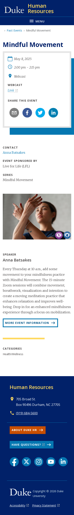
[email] (14, 113)
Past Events (14, 30)
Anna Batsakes (14, 152)
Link (11, 90)
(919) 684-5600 (27, 413)
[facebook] (27, 113)
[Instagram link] (38, 461)
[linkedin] (53, 113)
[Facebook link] (14, 461)
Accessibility (17, 505)
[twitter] (40, 113)
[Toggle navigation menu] (37, 21)
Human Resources (31, 387)
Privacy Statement (44, 505)
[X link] (26, 461)
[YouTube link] (50, 461)
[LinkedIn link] (63, 461)
